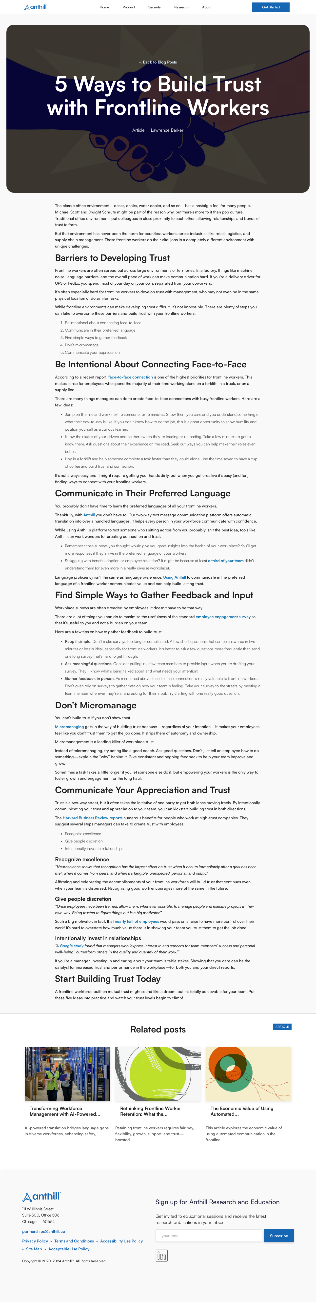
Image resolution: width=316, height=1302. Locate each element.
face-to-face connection (130, 377)
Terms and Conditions (74, 1241)
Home (104, 7)
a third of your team (226, 560)
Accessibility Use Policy (121, 1241)
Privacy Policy (35, 1241)
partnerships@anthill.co (43, 1231)
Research (181, 7)
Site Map (34, 1248)
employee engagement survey (223, 616)
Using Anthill (174, 577)
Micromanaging (69, 726)
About (206, 7)
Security (154, 7)
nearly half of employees (137, 921)
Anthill (89, 514)
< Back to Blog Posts (158, 62)
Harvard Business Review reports (92, 817)
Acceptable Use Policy (68, 1248)
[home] (35, 7)
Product (129, 7)
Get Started (271, 7)
